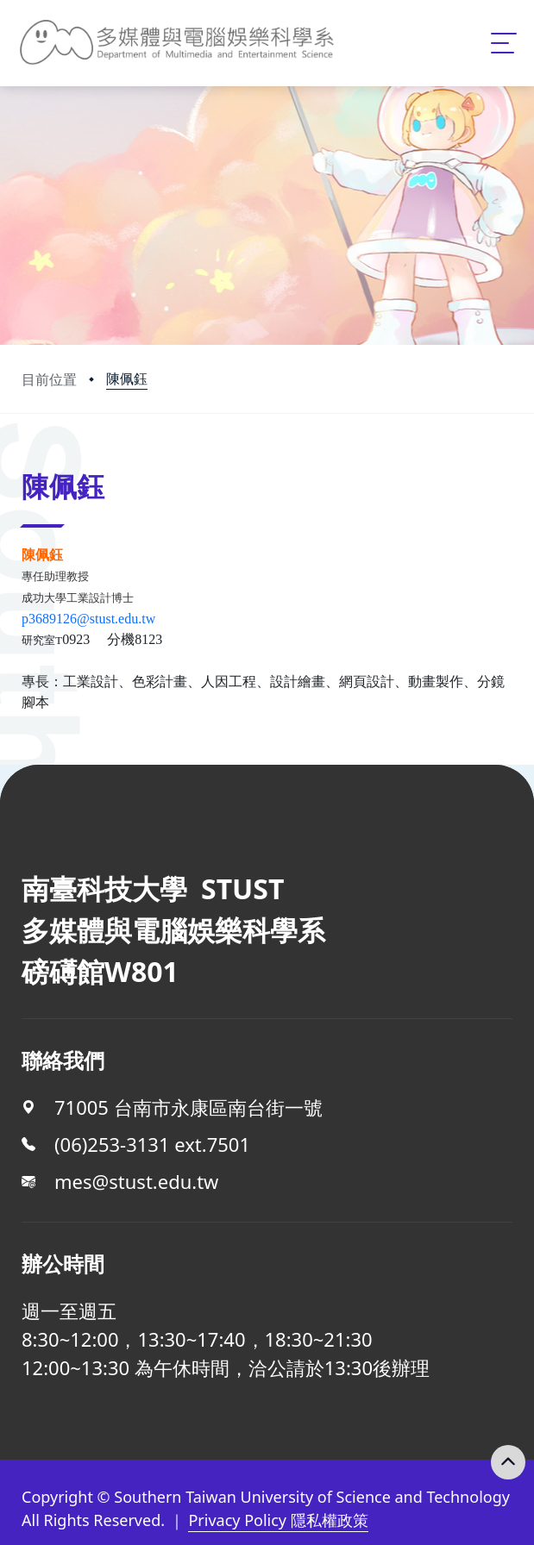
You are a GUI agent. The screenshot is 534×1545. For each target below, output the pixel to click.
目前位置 (49, 379)
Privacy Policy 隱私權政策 (278, 1520)
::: (26, 462)
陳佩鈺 (127, 378)
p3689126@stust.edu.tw (88, 618)
